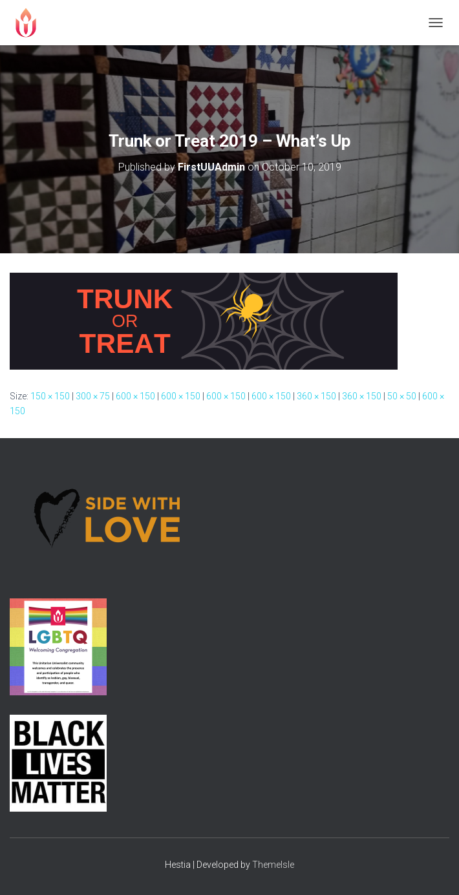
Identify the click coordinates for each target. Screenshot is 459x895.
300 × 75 (93, 396)
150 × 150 (50, 396)
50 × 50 (401, 396)
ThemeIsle (273, 864)
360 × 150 (316, 396)
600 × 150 (135, 396)
